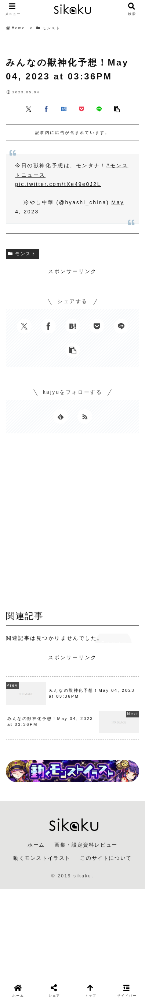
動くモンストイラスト (41, 858)
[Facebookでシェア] (46, 109)
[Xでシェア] (29, 109)
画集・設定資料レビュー (85, 845)
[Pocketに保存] (81, 109)
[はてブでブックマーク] (64, 109)
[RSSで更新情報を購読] (84, 416)
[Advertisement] (72, 523)
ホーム (36, 845)
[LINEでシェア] (99, 109)
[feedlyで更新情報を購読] (60, 416)
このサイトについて (105, 858)
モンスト (22, 253)
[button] (117, 109)
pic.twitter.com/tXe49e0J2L (58, 184)
